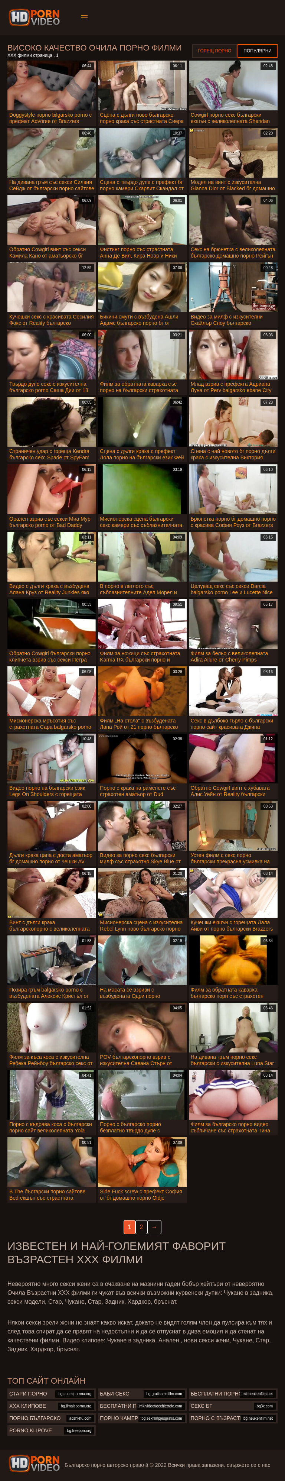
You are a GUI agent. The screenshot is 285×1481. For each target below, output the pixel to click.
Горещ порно (215, 51)
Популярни (257, 51)
